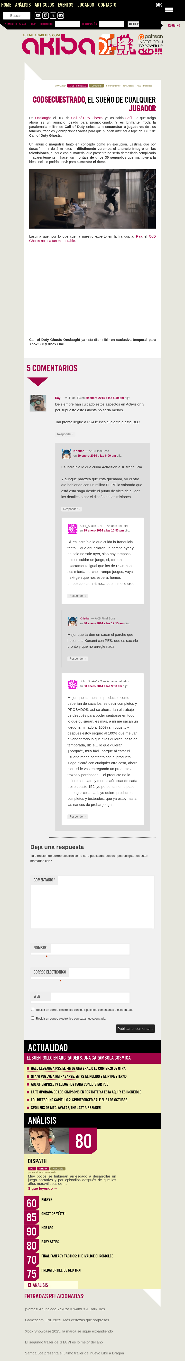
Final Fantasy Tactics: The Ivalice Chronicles (77, 1256)
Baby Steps (50, 1242)
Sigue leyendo (42, 1188)
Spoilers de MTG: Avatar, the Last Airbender (66, 1107)
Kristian (130, 86)
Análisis (23, 5)
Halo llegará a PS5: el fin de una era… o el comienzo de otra (78, 1068)
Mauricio (36, 1172)
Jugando (85, 5)
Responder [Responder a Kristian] (71, 509)
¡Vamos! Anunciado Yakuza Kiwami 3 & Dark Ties (65, 1309)
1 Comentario (49, 1172)
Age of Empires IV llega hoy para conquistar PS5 (69, 1084)
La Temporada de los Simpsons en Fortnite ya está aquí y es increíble (86, 1092)
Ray (139, 236)
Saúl (128, 118)
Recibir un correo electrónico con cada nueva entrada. (71, 1018)
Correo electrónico (50, 973)
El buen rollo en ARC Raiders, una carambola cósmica (79, 1058)
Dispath (37, 1161)
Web (37, 996)
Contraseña (89, 24)
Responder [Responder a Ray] (65, 434)
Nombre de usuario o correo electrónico (29, 24)
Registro (174, 25)
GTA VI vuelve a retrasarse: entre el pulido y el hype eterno (79, 1076)
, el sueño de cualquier (94, 104)
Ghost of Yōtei (53, 1213)
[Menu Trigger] (169, 9)
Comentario (45, 880)
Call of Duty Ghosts (86, 118)
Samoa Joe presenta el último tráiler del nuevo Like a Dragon (74, 1353)
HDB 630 (47, 1228)
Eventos (65, 5)
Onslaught (43, 118)
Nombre (40, 949)
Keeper (46, 1199)
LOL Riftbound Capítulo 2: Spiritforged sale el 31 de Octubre (79, 1100)
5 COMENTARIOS (52, 368)
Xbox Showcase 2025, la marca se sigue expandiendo (69, 1331)
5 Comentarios (113, 86)
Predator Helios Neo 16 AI (61, 1270)
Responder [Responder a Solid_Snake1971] (77, 596)
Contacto (107, 5)
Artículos (44, 5)
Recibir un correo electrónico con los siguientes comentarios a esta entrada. (85, 1010)
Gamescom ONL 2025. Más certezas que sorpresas (67, 1320)
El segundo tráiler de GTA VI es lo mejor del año (64, 1342)
